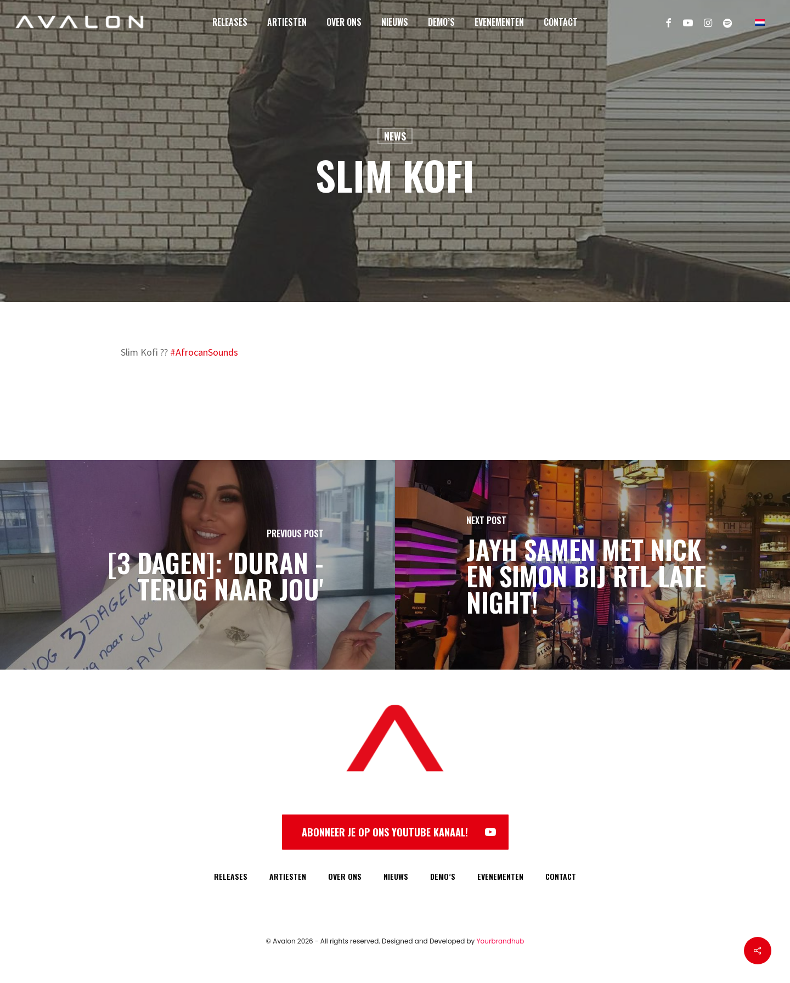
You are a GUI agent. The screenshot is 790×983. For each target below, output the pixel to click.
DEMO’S (442, 876)
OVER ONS (345, 876)
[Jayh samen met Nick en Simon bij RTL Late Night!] (592, 565)
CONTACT (560, 876)
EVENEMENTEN (500, 876)
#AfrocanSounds (204, 352)
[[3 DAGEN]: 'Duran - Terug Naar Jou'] (197, 565)
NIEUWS (395, 876)
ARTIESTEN (287, 876)
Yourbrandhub (500, 941)
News (395, 136)
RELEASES (230, 876)
